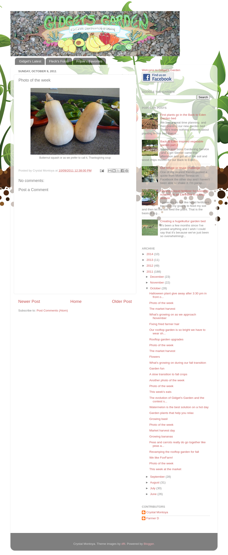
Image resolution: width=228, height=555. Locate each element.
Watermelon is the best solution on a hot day (179, 407)
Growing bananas (161, 436)
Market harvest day (162, 430)
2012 (150, 265)
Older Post (122, 301)
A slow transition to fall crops (168, 374)
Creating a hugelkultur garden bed (183, 221)
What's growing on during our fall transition (177, 362)
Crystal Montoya (157, 512)
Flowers (154, 356)
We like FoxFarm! (161, 457)
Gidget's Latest (30, 61)
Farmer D (152, 518)
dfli (123, 543)
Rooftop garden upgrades (166, 339)
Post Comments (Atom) (52, 310)
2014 (150, 254)
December (157, 276)
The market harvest (162, 308)
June (153, 494)
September (158, 476)
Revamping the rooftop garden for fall (174, 451)
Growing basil (158, 419)
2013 (150, 260)
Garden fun (157, 368)
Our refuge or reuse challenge (180, 168)
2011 (150, 271)
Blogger (149, 543)
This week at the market (165, 469)
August (155, 482)
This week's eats (160, 391)
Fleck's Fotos (59, 61)
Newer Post (29, 301)
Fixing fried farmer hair (164, 324)
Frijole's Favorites (89, 61)
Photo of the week (161, 303)
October (156, 288)
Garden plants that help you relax (171, 413)
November (157, 282)
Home (75, 301)
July (153, 488)
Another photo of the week (167, 380)
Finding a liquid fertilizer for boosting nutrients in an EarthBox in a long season (184, 194)
